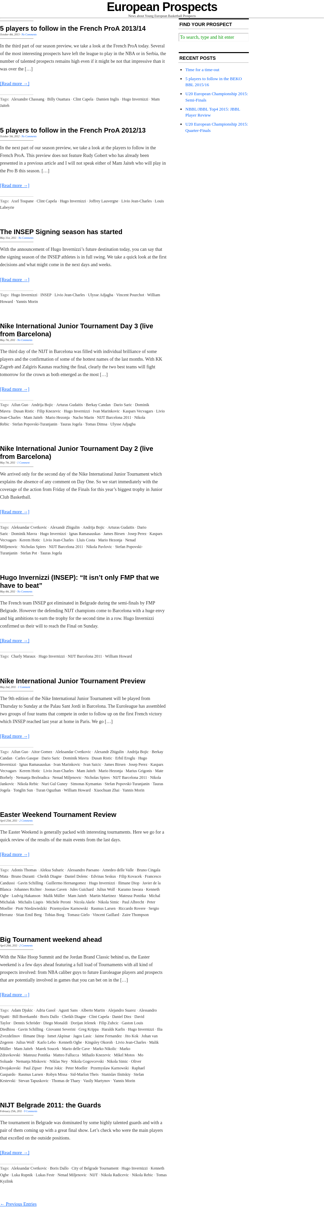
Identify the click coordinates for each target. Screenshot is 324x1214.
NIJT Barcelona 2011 (114, 417)
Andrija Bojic (42, 404)
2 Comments (26, 820)
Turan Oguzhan (48, 790)
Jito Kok (132, 1036)
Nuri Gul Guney (54, 784)
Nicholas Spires (33, 546)
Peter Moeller (76, 1068)
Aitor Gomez (41, 751)
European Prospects (162, 7)
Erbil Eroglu (125, 758)
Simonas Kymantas (86, 784)
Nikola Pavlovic (99, 546)
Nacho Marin (83, 417)
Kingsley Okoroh (99, 1042)
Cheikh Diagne (49, 876)
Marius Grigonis (139, 770)
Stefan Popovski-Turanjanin (34, 424)
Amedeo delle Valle (118, 870)
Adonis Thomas (24, 870)
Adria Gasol (45, 1010)
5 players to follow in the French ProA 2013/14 (73, 28)
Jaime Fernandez (108, 1036)
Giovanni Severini (60, 1029)
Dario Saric (123, 404)
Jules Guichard (82, 889)
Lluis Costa (86, 540)
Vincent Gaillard (106, 914)
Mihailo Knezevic (96, 1055)
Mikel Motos (124, 1055)
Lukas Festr (45, 1175)
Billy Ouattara (58, 99)
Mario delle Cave (76, 1048)
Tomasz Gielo (78, 914)
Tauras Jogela (71, 424)
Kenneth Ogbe (70, 1042)
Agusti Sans (68, 1010)
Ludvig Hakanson (26, 895)
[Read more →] (14, 83)
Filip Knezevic (49, 411)
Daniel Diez (122, 1016)
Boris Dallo (49, 1016)
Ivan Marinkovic (106, 411)
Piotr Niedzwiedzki (31, 908)
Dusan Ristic (23, 411)
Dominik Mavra (24, 533)
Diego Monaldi (55, 1023)
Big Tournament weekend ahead (51, 939)
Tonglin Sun (23, 790)
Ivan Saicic (93, 764)
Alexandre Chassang (27, 99)
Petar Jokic (53, 1068)
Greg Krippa (88, 1029)
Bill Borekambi (24, 1016)
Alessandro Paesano (83, 870)
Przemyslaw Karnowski (69, 908)
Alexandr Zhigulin (65, 527)
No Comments (28, 34)
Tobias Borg (54, 914)
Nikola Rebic (28, 784)
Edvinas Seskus (103, 876)
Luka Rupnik (22, 1175)
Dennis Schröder (26, 1023)
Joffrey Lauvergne (103, 201)
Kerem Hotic (29, 540)
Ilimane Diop (129, 883)
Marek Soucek (47, 1048)
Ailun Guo (19, 404)
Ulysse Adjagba (100, 295)
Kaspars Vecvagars (138, 411)
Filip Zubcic (109, 1023)
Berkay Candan (98, 404)
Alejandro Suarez (122, 1010)
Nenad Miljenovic (67, 777)
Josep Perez (137, 533)
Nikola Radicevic (115, 1175)
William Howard (118, 656)
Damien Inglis (107, 99)
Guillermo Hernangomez (66, 883)
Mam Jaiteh (33, 417)
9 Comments (30, 1111)
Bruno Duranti (23, 876)
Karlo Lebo (46, 1042)
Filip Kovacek (130, 876)
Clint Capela (83, 99)
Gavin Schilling (30, 883)
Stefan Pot (28, 553)
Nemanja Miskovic (31, 1061)
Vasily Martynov (96, 1080)
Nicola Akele (84, 902)
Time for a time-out (202, 69)
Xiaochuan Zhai (107, 790)
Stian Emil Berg (29, 914)
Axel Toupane (22, 201)
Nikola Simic (108, 902)
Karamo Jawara (130, 889)
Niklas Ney (58, 1061)
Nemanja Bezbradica (32, 777)
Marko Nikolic (105, 1048)
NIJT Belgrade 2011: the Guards (50, 1105)
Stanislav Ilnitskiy (116, 1074)
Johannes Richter (27, 889)
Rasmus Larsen (103, 908)
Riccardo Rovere (132, 908)
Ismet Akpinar (58, 1036)
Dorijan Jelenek (83, 1023)
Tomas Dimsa (96, 424)
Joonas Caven (56, 889)
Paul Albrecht (133, 902)
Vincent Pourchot (130, 295)
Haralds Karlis (113, 1029)
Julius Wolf (106, 889)
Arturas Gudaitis (69, 404)
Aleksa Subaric (52, 870)
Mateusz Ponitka (132, 895)
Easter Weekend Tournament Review (58, 814)
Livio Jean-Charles (136, 201)
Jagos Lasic (82, 1036)
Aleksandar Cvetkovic (29, 527)
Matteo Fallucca (66, 1055)
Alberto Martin (93, 1010)
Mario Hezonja (57, 417)
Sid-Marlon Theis (84, 1074)
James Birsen (114, 533)
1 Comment (23, 462)
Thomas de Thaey (66, 1080)
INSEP (45, 295)
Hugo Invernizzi (135, 99)
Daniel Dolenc (76, 876)
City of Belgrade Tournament (95, 1168)
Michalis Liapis (30, 902)
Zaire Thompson (135, 914)
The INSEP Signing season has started (61, 231)
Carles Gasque (27, 758)
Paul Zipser (32, 1068)
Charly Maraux (23, 656)
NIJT (94, 1175)
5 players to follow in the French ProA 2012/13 (73, 130)
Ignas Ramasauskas (85, 533)
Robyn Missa (56, 1074)
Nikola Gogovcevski (87, 1061)
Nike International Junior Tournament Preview (72, 681)
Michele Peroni (58, 902)
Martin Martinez (103, 895)
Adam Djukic (22, 1010)
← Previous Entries (18, 1204)
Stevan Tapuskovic (33, 1080)
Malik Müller (54, 895)
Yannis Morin (27, 301)
